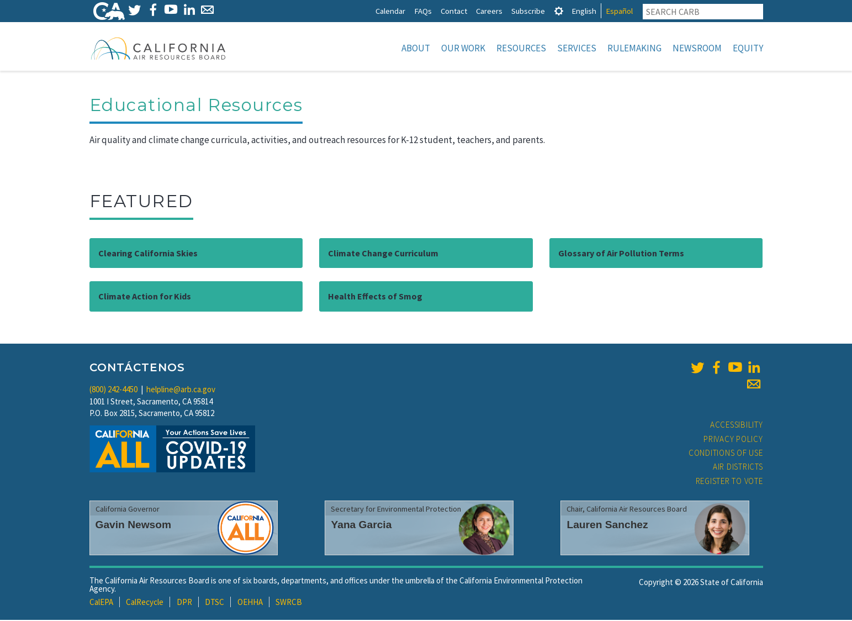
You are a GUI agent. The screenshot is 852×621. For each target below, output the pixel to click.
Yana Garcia (361, 525)
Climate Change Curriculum (383, 254)
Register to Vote (729, 482)
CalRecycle (144, 603)
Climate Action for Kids (144, 297)
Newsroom (697, 48)
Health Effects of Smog (375, 297)
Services (576, 48)
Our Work (463, 48)
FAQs (423, 11)
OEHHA (250, 603)
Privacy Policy (733, 440)
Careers (489, 11)
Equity (748, 48)
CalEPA (101, 603)
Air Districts (738, 467)
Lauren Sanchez (607, 525)
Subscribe (528, 11)
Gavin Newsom (134, 525)
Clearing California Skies (148, 254)
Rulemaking (634, 48)
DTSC (214, 603)
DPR (184, 603)
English (583, 11)
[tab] (559, 10)
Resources (521, 48)
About (415, 48)
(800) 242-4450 (113, 390)
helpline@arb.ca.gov (180, 390)
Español (619, 11)
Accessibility (736, 425)
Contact (454, 11)
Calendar (390, 11)
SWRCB (289, 603)
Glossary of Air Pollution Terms (621, 254)
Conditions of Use (726, 454)
